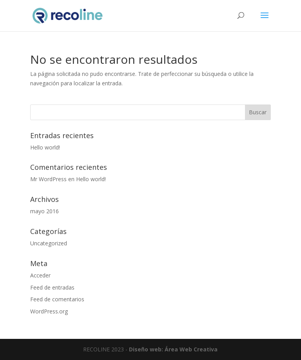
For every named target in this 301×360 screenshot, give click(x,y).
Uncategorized (48, 243)
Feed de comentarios (57, 299)
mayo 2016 (44, 211)
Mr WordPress (48, 179)
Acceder (40, 275)
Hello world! (45, 147)
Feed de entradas (52, 287)
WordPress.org (49, 311)
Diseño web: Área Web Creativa (173, 349)
